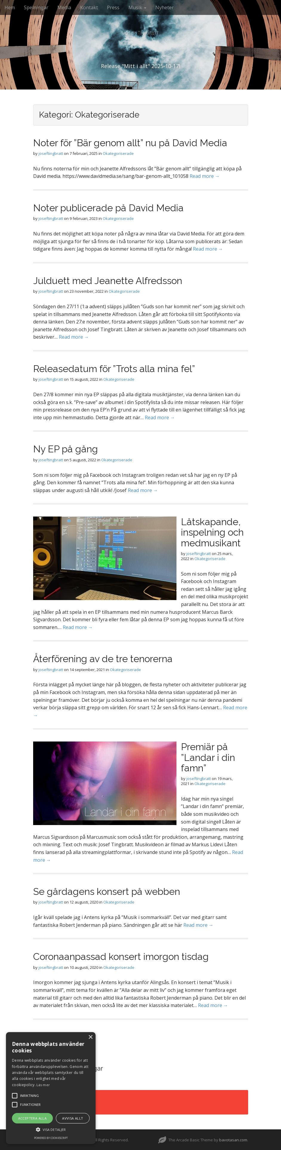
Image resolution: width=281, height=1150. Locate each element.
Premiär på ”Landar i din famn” (208, 757)
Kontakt (89, 7)
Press (113, 7)
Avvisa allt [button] (72, 1118)
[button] (51, 1129)
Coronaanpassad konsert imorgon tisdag (121, 956)
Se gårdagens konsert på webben (106, 891)
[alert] (51, 1088)
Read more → (205, 176)
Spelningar (36, 7)
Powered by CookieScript (51, 1138)
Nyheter (164, 7)
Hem (9, 7)
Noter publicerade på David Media (108, 207)
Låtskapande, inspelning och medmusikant (212, 532)
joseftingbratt (51, 153)
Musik (137, 7)
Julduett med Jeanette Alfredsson (107, 280)
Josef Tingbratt (141, 33)
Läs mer (43, 1085)
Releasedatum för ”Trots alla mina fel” (114, 368)
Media (64, 7)
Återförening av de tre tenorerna (103, 658)
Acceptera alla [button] (32, 1118)
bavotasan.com (233, 1140)
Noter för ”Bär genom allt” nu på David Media (130, 142)
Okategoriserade (118, 153)
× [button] (90, 1037)
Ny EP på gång (65, 448)
